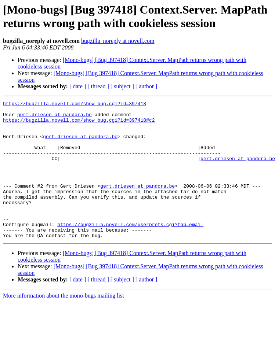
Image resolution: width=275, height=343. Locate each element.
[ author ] (146, 86)
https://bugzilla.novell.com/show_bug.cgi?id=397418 (74, 104)
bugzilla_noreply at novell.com (118, 41)
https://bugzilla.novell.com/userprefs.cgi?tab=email (130, 249)
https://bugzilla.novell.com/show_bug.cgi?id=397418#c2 (79, 124)
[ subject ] (122, 86)
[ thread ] (98, 86)
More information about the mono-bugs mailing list (63, 323)
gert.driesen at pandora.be (54, 117)
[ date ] (77, 86)
